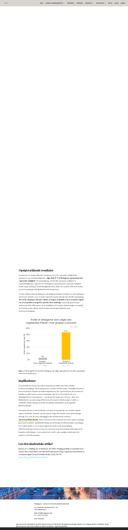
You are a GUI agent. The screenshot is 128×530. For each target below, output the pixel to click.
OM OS (110, 3)
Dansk (116, 3)
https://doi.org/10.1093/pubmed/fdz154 (33, 457)
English (123, 3)
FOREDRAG (79, 3)
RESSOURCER (100, 3)
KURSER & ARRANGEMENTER (54, 3)
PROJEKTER (88, 3)
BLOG (41, 3)
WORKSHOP (70, 3)
